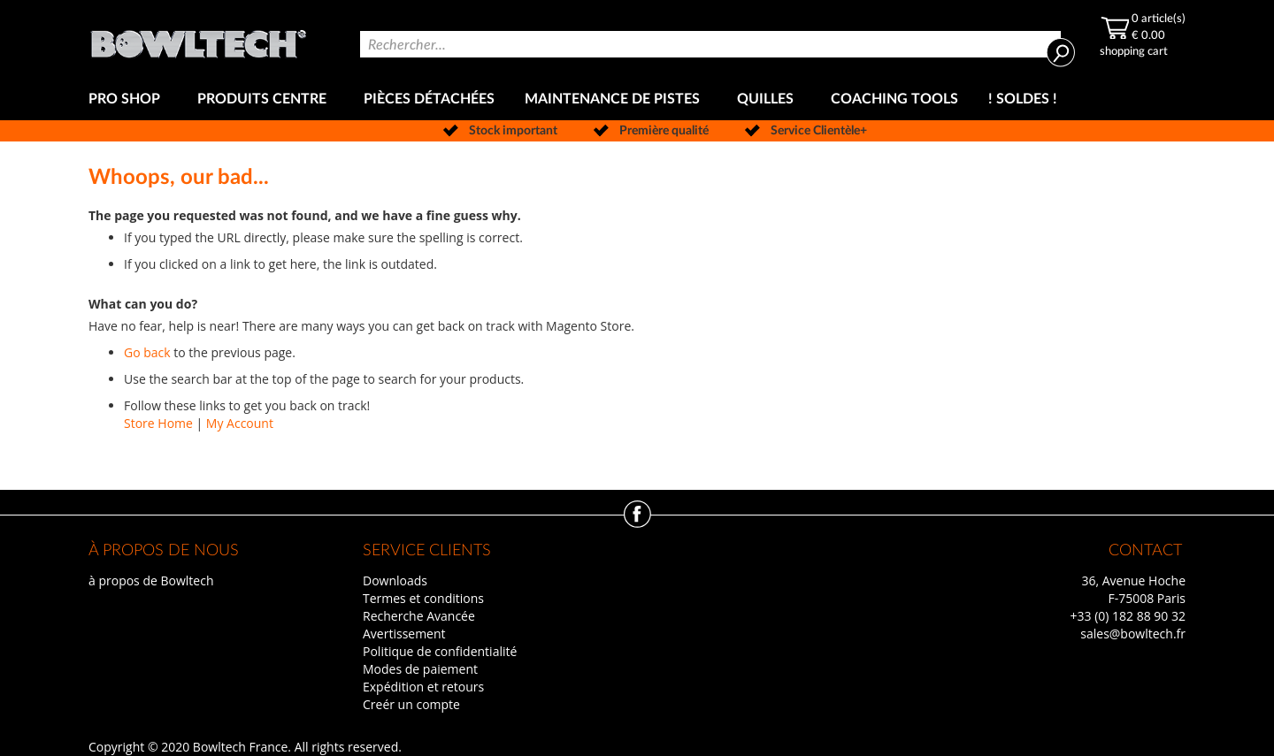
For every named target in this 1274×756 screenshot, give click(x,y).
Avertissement (404, 633)
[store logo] (198, 39)
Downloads (395, 580)
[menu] (637, 99)
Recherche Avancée (419, 615)
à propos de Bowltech (150, 580)
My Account (239, 423)
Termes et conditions (423, 598)
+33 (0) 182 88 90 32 (1128, 615)
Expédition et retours (423, 686)
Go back (147, 352)
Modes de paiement (420, 669)
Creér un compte (411, 704)
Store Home (158, 423)
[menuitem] (128, 99)
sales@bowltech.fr (1133, 633)
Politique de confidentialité (440, 651)
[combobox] (710, 44)
